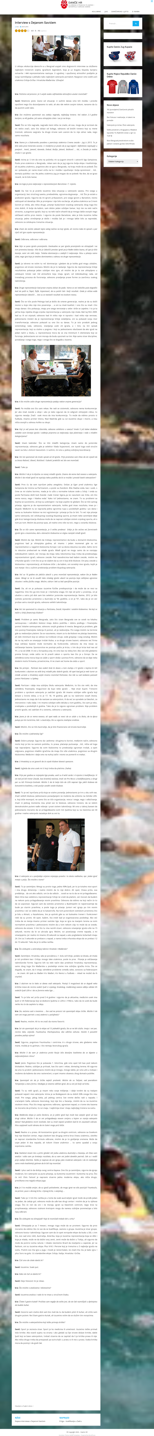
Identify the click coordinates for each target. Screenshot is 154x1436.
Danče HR (31, 4)
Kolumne (99, 6)
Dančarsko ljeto (122, 6)
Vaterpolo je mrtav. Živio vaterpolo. (121, 123)
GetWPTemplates (74, 1433)
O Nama (138, 6)
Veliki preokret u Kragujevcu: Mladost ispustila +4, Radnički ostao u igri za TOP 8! (122, 130)
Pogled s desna (27, 1404)
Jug (108, 6)
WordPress (92, 1433)
